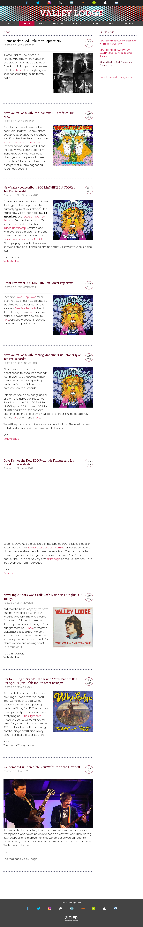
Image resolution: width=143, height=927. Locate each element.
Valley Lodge (11, 261)
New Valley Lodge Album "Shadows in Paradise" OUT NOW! (39, 115)
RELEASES (58, 23)
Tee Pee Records (25, 308)
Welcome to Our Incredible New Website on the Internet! (42, 767)
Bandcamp (19, 228)
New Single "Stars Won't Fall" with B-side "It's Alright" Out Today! (43, 597)
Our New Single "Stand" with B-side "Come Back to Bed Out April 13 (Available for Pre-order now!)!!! (40, 681)
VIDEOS (76, 23)
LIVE (41, 23)
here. (19, 70)
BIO (111, 23)
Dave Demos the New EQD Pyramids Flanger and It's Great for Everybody (39, 462)
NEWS (27, 23)
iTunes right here (31, 716)
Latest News (107, 32)
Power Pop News (26, 297)
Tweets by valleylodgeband (116, 77)
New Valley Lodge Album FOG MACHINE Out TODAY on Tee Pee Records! (40, 189)
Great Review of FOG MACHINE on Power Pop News (38, 283)
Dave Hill (8, 573)
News (7, 32)
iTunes (7, 228)
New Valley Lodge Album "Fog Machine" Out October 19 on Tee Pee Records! (43, 357)
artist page (53, 559)
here (15, 224)
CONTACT (127, 23)
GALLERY (95, 23)
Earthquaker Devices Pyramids (46, 547)
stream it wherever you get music (24, 142)
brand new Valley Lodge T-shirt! (23, 239)
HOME (11, 23)
